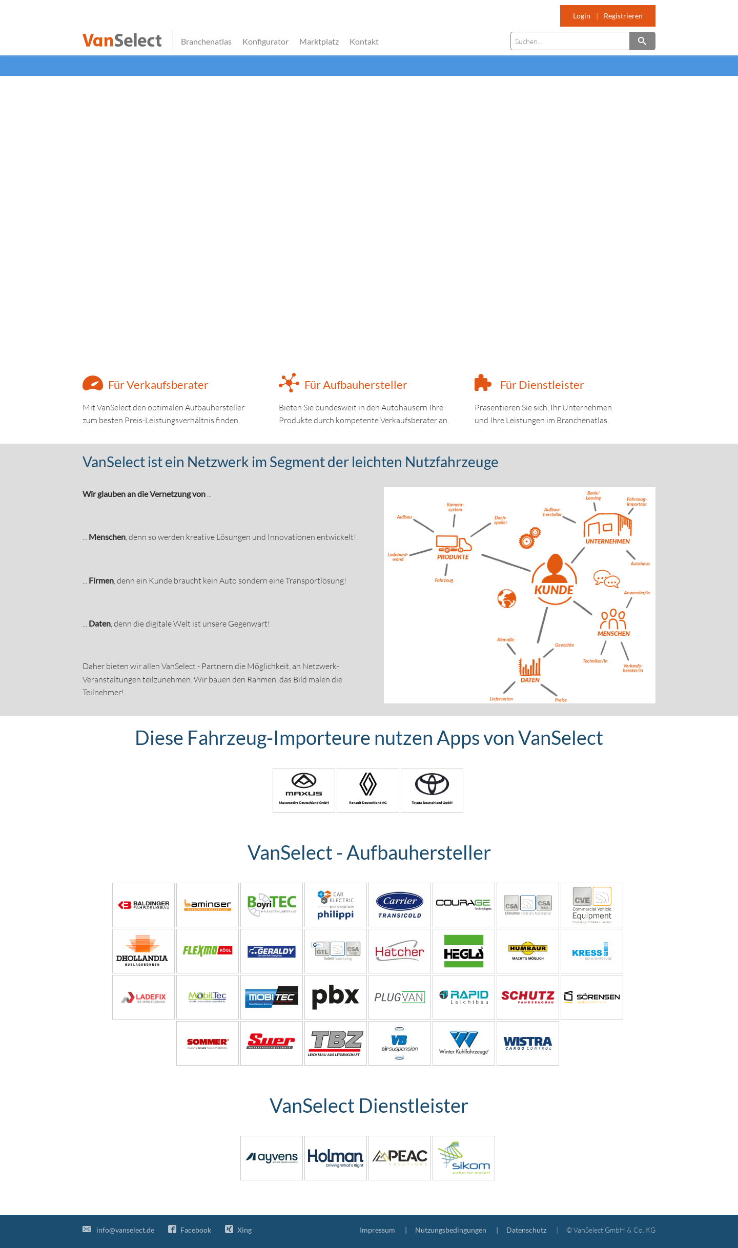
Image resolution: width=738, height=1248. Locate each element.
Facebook (189, 1229)
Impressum (377, 1229)
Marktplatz (319, 41)
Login (581, 15)
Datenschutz (526, 1229)
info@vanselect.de (118, 1229)
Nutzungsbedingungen (450, 1229)
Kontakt (364, 41)
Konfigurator (265, 41)
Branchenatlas (206, 41)
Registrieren (623, 15)
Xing (238, 1229)
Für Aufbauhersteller (355, 384)
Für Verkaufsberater (158, 384)
